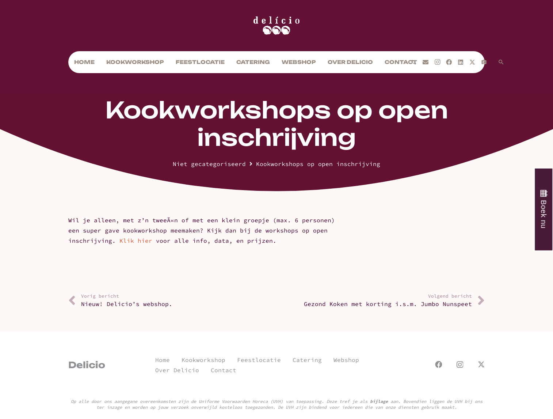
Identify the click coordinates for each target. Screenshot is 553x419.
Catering (307, 359)
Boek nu (543, 214)
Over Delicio (177, 370)
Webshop (346, 359)
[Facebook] (449, 62)
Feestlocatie (259, 359)
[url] (276, 25)
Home (162, 359)
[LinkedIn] (460, 62)
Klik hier (135, 240)
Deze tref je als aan (362, 401)
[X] (472, 62)
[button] (501, 62)
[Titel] (484, 62)
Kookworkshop (203, 359)
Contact (223, 370)
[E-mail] (425, 62)
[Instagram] (437, 62)
